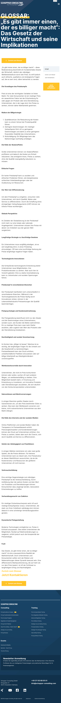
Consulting (5, 608)
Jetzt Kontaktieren (15, 575)
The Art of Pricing (4, 651)
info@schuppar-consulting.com (43, 683)
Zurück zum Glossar (11, 571)
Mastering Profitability (6, 645)
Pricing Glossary (4, 632)
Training (34, 608)
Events (3, 641)
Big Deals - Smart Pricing (6, 648)
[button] (58, 4)
